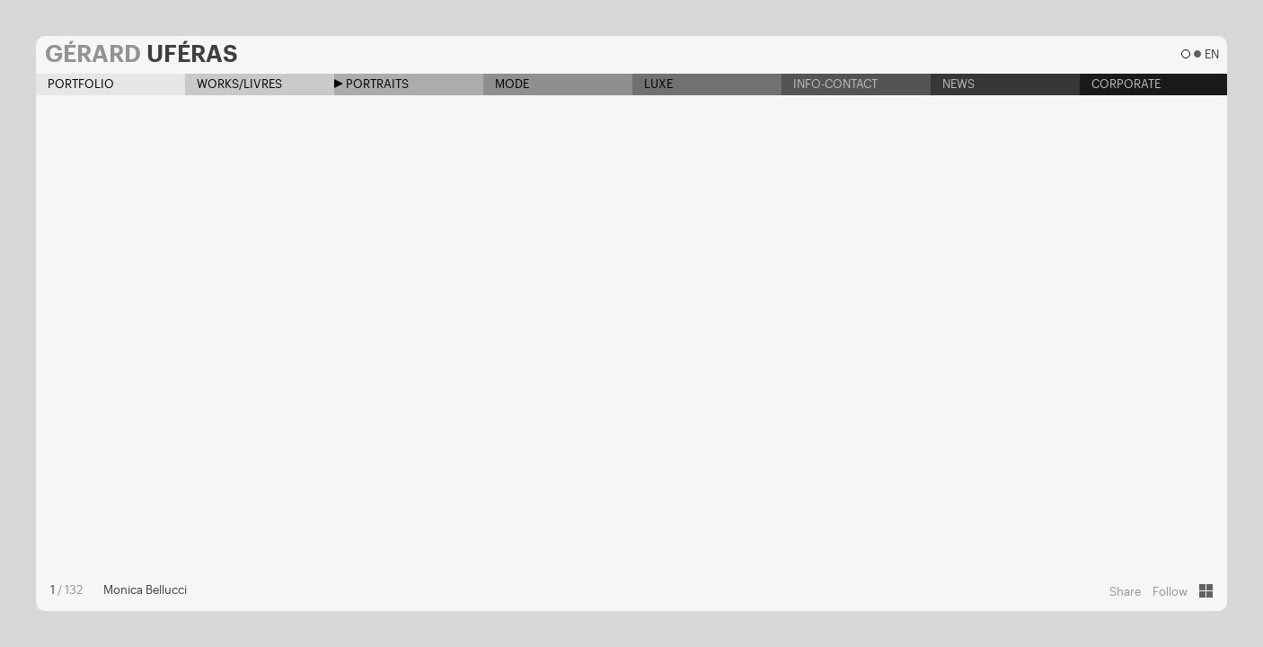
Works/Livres (233, 84)
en (1211, 54)
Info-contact (830, 84)
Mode (506, 84)
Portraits (371, 84)
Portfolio (75, 84)
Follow (1170, 592)
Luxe (652, 84)
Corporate (1120, 84)
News (953, 84)
